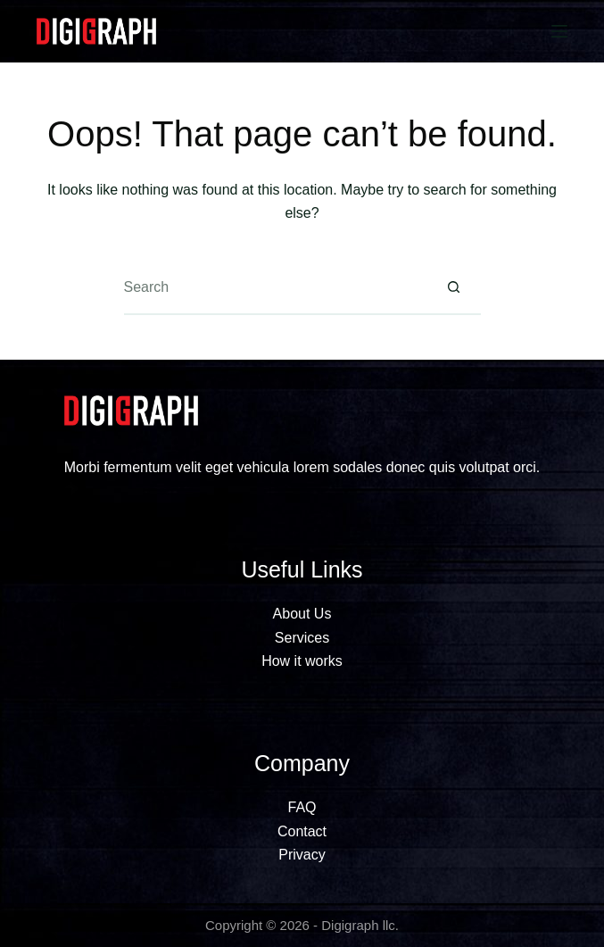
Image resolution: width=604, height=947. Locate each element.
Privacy (301, 854)
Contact (302, 831)
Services (302, 637)
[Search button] (454, 288)
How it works (302, 661)
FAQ (301, 807)
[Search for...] (275, 288)
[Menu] (559, 31)
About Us (302, 613)
